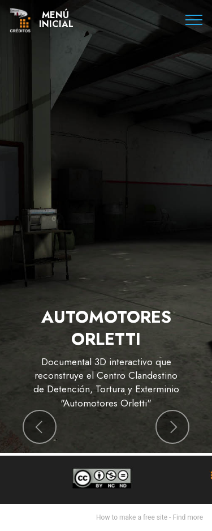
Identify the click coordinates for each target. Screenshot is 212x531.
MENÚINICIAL (56, 20)
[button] (40, 427)
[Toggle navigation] (194, 19)
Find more (187, 517)
